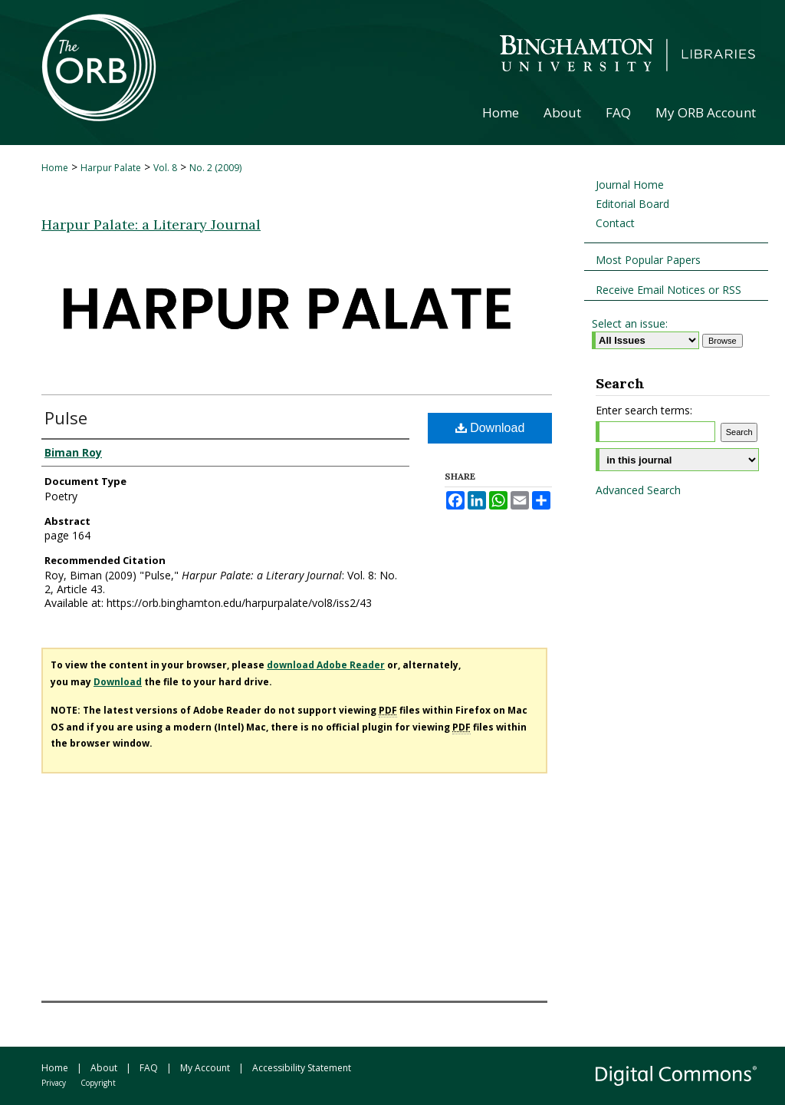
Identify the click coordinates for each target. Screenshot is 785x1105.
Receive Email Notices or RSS (668, 289)
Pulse (65, 417)
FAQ (149, 1067)
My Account (205, 1067)
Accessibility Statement (301, 1067)
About (103, 1067)
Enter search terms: (644, 410)
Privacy (53, 1082)
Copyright (98, 1082)
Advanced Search (638, 490)
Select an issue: (630, 323)
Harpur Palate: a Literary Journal (151, 224)
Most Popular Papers (648, 259)
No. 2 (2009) (215, 167)
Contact (615, 223)
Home (54, 167)
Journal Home (630, 184)
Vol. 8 (165, 167)
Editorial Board (632, 203)
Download (490, 427)
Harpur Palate (110, 167)
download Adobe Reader (326, 664)
